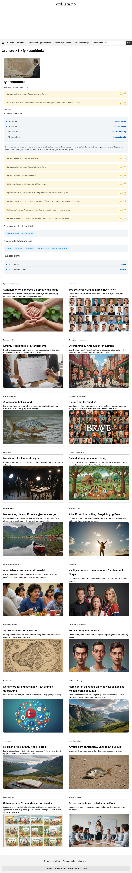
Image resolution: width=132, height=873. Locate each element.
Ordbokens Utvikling (10, 625)
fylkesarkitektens (27, 233)
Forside (10, 43)
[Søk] (114, 43)
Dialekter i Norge (81, 43)
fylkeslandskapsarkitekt (59, 248)
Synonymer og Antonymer (39, 43)
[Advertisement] (66, 23)
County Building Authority (17, 269)
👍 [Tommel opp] (121, 94)
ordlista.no (66, 4)
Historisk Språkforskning (77, 452)
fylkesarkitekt (33, 50)
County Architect (14, 264)
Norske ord (72, 284)
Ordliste (8, 50)
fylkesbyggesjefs (43, 248)
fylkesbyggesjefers (13, 233)
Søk (128, 43)
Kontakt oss (56, 861)
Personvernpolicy (69, 861)
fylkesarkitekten (13, 126)
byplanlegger (30, 248)
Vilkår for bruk (83, 861)
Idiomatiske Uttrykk (62, 43)
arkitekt (9, 248)
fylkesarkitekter (13, 132)
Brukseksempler (8, 340)
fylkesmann (18, 248)
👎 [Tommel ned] (125, 94)
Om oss (46, 861)
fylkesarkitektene (14, 137)
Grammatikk (97, 43)
